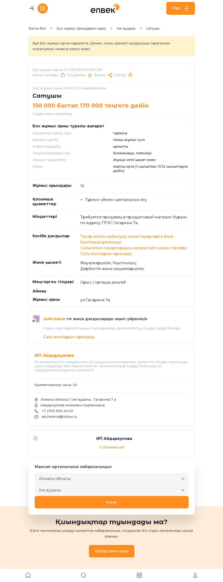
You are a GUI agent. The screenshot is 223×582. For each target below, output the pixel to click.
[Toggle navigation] (31, 8)
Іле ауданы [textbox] (50, 490)
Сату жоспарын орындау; (106, 253)
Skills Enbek (54, 319)
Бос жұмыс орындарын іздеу (81, 29)
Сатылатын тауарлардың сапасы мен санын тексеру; (133, 248)
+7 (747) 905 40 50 (57, 411)
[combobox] (112, 479)
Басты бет (37, 29)
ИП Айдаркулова (82, 438)
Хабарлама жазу (112, 551)
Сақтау (120, 75)
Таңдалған (76, 75)
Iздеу (111, 502)
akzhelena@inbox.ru (59, 417)
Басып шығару (46, 75)
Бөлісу (100, 75)
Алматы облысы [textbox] (55, 478)
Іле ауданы (126, 29)
